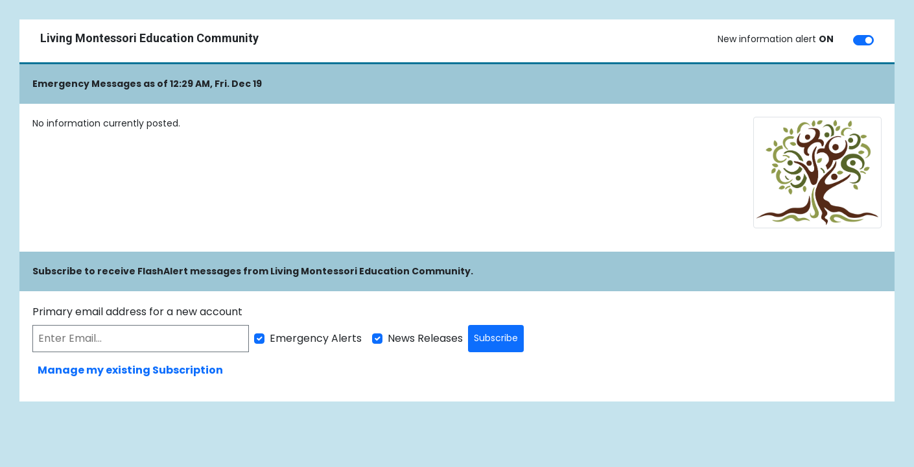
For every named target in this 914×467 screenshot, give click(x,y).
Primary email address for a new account (137, 311)
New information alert (776, 38)
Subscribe (496, 337)
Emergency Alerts (316, 338)
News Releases (425, 338)
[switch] (863, 40)
